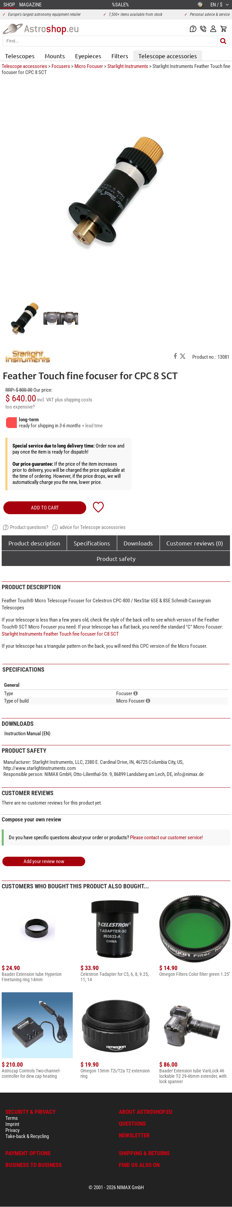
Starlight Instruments (127, 66)
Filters (119, 55)
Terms (11, 1118)
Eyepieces (88, 55)
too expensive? (20, 407)
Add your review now (44, 861)
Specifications (92, 542)
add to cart (45, 508)
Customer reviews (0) (194, 542)
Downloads (138, 542)
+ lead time (92, 426)
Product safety (116, 558)
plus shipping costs (73, 400)
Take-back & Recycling (27, 1136)
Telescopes (20, 55)
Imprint (12, 1124)
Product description (34, 542)
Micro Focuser (88, 66)
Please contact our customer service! (166, 838)
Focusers (61, 66)
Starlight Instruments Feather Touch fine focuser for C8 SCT (60, 634)
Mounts (55, 55)
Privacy (12, 1130)
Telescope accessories (167, 55)
